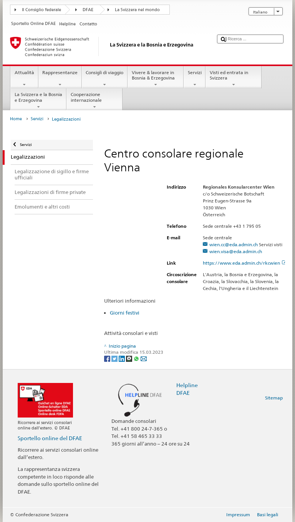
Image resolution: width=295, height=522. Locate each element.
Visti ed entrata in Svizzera (233, 79)
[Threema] (129, 358)
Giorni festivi (124, 313)
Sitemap (274, 398)
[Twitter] (115, 358)
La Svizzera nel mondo (137, 9)
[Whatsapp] (137, 358)
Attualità (24, 79)
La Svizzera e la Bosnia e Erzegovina (38, 100)
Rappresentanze (60, 79)
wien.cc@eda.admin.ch (233, 244)
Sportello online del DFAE (50, 438)
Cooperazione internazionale (94, 100)
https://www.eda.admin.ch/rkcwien (245, 262)
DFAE (88, 9)
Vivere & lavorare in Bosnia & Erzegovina (155, 79)
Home (16, 118)
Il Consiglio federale (41, 9)
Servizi (194, 79)
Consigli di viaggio (104, 79)
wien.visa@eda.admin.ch (235, 251)
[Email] (144, 358)
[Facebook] (107, 358)
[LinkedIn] (122, 358)
